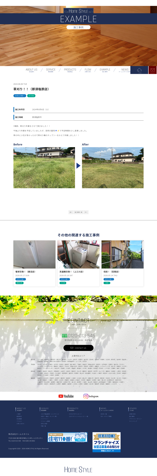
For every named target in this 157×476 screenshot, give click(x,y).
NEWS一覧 (104, 414)
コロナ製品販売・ (50, 414)
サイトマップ (133, 421)
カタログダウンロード (75, 414)
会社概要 (19, 419)
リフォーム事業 (45, 421)
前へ (71, 212)
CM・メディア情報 (106, 416)
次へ (86, 212)
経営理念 (19, 416)
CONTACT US (80, 348)
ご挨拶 (19, 414)
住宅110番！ (44, 423)
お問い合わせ (20, 423)
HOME (144, 73)
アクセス (19, 421)
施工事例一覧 (78, 212)
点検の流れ (132, 414)
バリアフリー (45, 419)
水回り (49, 416)
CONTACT (152, 73)
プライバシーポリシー (135, 419)
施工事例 (132, 416)
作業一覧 (43, 426)
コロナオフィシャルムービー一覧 (78, 416)
